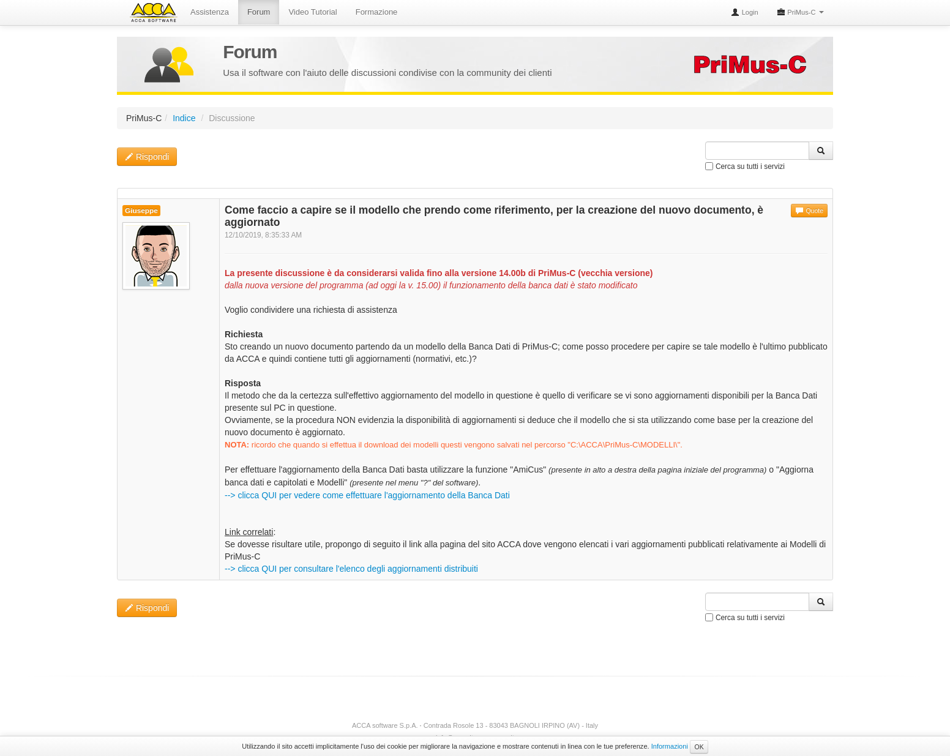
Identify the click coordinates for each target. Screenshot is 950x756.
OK (698, 746)
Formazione (377, 12)
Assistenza (209, 12)
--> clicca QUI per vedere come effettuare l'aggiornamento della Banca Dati (367, 495)
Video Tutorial (312, 12)
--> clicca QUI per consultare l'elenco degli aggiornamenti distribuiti (351, 569)
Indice (184, 118)
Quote (809, 210)
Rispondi (147, 157)
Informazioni (669, 746)
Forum (259, 12)
